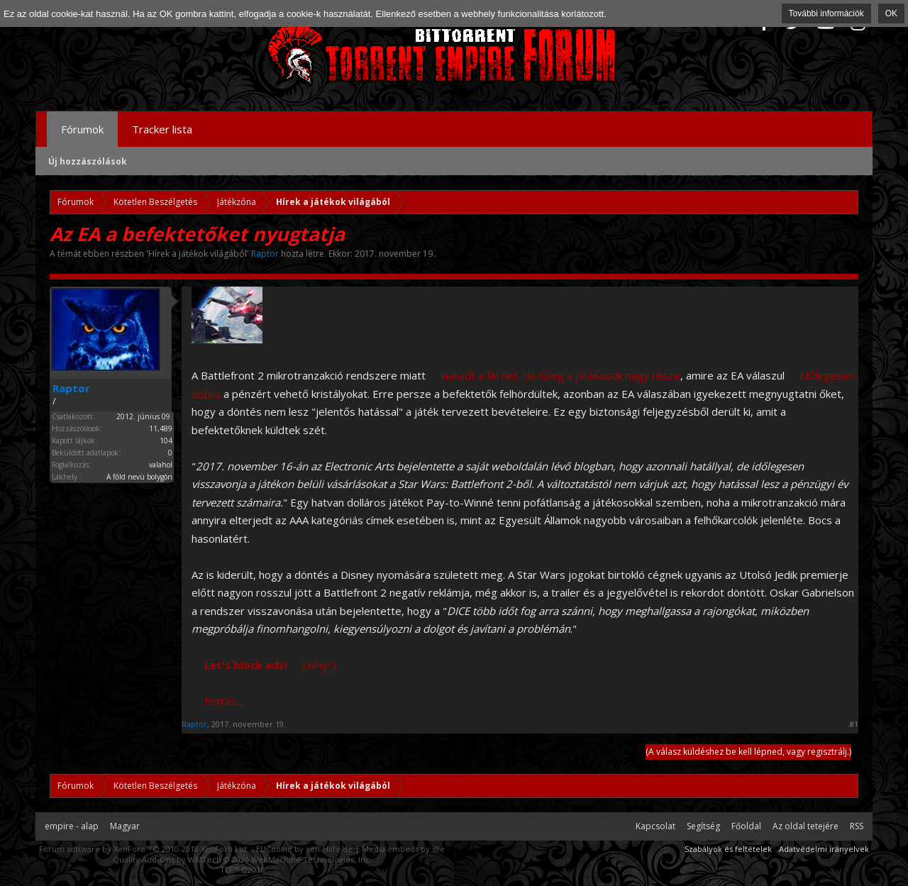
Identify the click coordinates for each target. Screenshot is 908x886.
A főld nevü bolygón (139, 477)
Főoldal (746, 826)
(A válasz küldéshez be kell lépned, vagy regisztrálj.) (748, 752)
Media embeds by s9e (403, 848)
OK (891, 13)
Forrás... (223, 701)
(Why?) (319, 665)
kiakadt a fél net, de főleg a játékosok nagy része (560, 375)
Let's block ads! (245, 665)
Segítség (703, 826)
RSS (856, 826)
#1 (853, 724)
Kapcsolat (655, 826)
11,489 (160, 428)
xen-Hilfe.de (329, 848)
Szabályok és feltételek (728, 848)
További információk (826, 13)
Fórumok (82, 129)
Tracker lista (162, 129)
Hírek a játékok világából (197, 254)
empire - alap (72, 826)
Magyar (125, 826)
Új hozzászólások (87, 161)
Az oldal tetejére (805, 826)
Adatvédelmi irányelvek (824, 848)
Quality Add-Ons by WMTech (242, 859)
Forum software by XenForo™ (144, 848)
